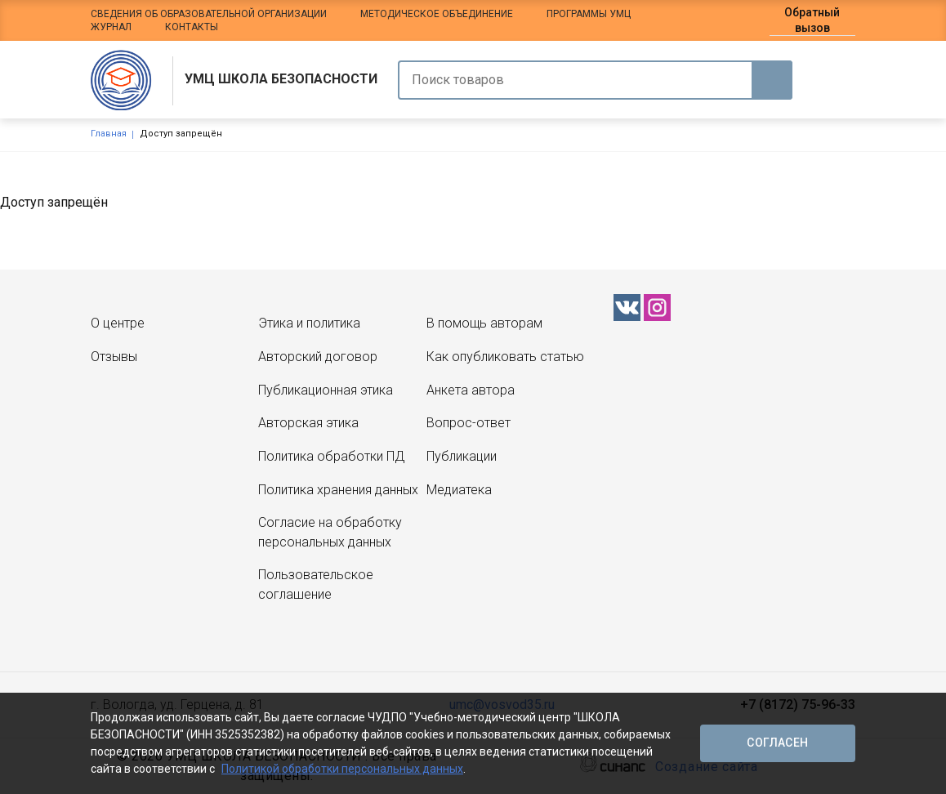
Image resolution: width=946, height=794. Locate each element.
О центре (118, 323)
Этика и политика (309, 323)
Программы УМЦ (589, 14)
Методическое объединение (436, 14)
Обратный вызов (812, 20)
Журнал (111, 27)
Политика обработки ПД (331, 456)
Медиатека (459, 489)
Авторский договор (317, 356)
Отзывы (114, 356)
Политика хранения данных (338, 489)
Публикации (461, 456)
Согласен (777, 742)
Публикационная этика (325, 390)
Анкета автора (470, 390)
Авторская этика (308, 422)
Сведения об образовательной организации (209, 14)
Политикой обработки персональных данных (342, 768)
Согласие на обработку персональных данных (330, 532)
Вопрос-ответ (468, 422)
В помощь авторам (484, 323)
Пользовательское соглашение (315, 584)
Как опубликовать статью (505, 356)
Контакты (191, 27)
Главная (109, 133)
